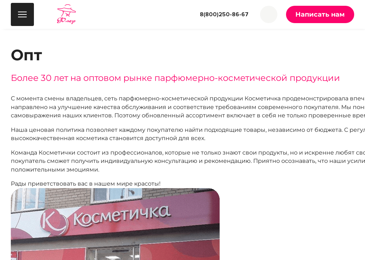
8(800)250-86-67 (224, 14)
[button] (268, 14)
